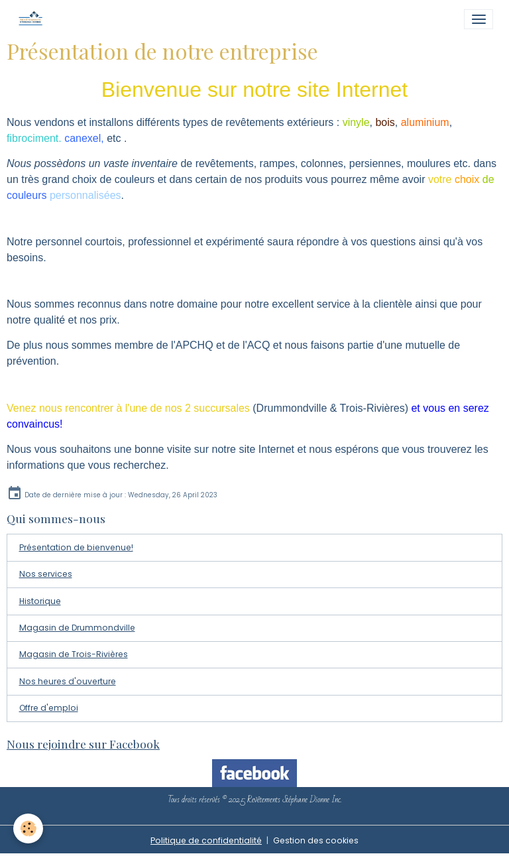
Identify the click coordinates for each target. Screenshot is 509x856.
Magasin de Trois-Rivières (73, 654)
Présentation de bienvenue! (76, 547)
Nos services (45, 574)
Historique (40, 601)
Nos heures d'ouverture (67, 681)
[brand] (33, 19)
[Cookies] (28, 828)
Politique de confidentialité (206, 840)
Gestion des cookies (316, 840)
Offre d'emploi (48, 707)
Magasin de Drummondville (77, 627)
